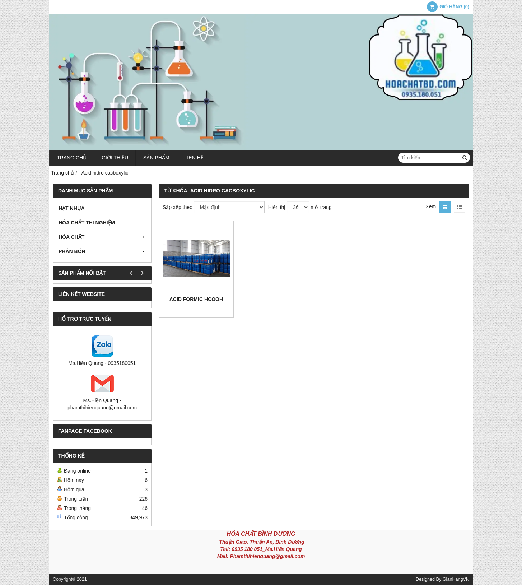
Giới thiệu (115, 158)
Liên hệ (194, 158)
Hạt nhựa (72, 208)
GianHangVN (456, 579)
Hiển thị (277, 207)
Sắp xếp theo (177, 207)
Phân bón (102, 251)
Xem (430, 206)
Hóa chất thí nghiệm (87, 223)
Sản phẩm (156, 158)
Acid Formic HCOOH (196, 299)
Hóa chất (102, 237)
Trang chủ (72, 158)
